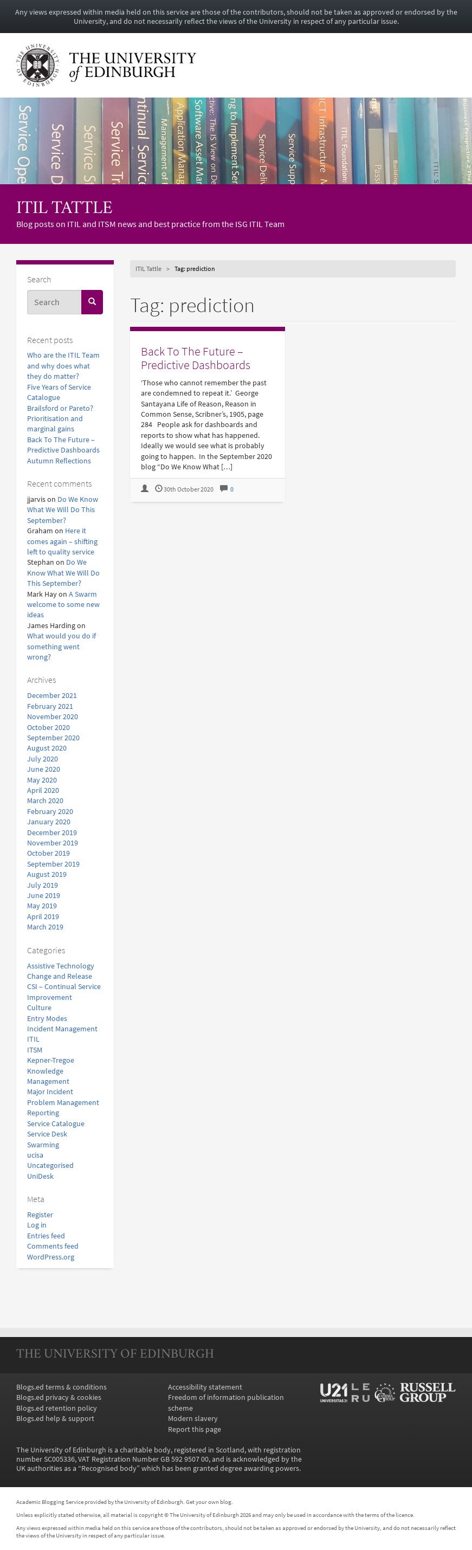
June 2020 (43, 769)
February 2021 (50, 706)
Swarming (43, 1144)
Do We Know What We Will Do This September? (62, 510)
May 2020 (42, 780)
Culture (39, 1007)
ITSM (34, 1050)
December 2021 (52, 695)
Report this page (194, 1429)
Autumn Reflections (59, 461)
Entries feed (46, 1236)
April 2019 (43, 916)
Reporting (43, 1113)
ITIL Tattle (64, 209)
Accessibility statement (205, 1387)
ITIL (33, 1039)
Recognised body (109, 1468)
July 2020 (42, 759)
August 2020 (47, 748)
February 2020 (50, 811)
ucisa (35, 1155)
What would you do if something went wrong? (61, 646)
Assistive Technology (60, 966)
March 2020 (45, 800)
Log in (37, 1225)
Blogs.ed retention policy (56, 1408)
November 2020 (52, 716)
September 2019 (53, 864)
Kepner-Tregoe (50, 1060)
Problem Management (63, 1102)
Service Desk (47, 1134)
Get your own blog (208, 1502)
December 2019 (52, 832)
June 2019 (43, 895)
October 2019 (48, 853)
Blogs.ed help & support (55, 1418)
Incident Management (62, 1029)
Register (40, 1214)
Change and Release (59, 976)
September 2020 (53, 737)
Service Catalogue (56, 1123)
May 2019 (42, 905)
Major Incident (50, 1091)
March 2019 (45, 927)
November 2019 (52, 843)
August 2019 (47, 874)
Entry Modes (47, 1018)
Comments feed (53, 1246)
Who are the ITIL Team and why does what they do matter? (63, 366)
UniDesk (40, 1176)
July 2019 (42, 885)
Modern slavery (193, 1418)
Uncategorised (50, 1165)
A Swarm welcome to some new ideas (63, 605)
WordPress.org (50, 1257)
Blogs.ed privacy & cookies (58, 1397)
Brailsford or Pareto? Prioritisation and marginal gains (60, 419)
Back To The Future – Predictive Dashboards (195, 358)
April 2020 (43, 790)
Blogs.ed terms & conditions (61, 1387)
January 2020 (48, 821)
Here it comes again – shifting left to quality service (62, 541)
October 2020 (48, 727)
